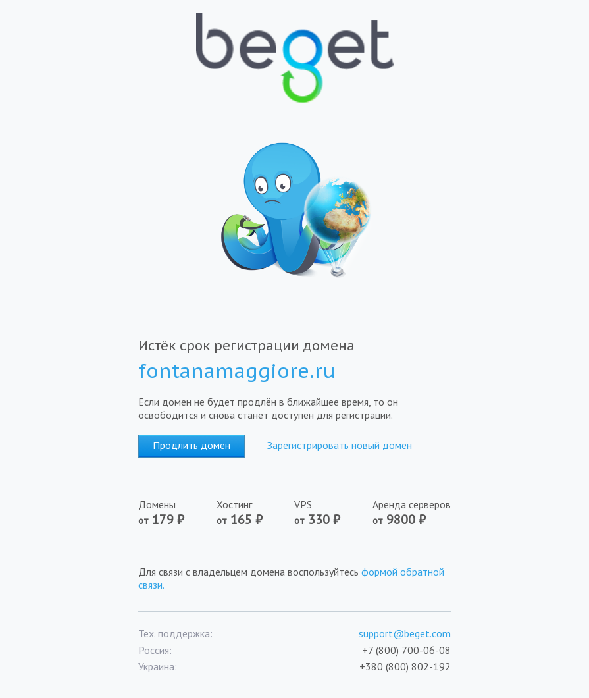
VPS (317, 513)
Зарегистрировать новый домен (339, 445)
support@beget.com (405, 633)
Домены (161, 513)
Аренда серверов (411, 513)
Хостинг (240, 513)
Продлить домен (191, 445)
